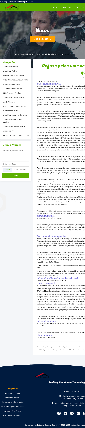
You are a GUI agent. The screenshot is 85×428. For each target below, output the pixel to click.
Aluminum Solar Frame (12, 84)
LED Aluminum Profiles (12, 93)
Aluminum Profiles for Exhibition (15, 126)
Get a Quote (40, 38)
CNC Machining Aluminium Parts (15, 80)
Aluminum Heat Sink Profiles (14, 97)
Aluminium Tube (9, 131)
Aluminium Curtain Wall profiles (15, 115)
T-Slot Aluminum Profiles (12, 89)
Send (15, 175)
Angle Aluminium (9, 102)
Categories (66, 7)
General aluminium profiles (13, 135)
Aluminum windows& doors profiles (13, 121)
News (23, 54)
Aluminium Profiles (10, 71)
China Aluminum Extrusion (34, 425)
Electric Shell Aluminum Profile (14, 106)
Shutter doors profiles (11, 111)
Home (54, 7)
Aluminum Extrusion (10, 67)
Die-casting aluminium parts (13, 75)
